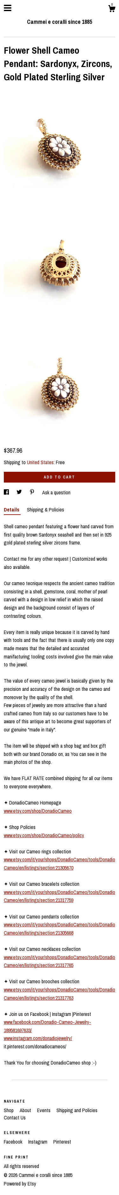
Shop (9, 1110)
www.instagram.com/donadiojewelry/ (38, 1038)
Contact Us (15, 1117)
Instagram (38, 1141)
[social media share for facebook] (7, 492)
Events (44, 1110)
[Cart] (111, 9)
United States (40, 462)
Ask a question (56, 492)
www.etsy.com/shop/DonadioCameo (38, 810)
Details (12, 509)
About (26, 1110)
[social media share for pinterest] (33, 492)
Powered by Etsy (20, 1183)
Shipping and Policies (76, 1110)
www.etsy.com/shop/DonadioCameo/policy (44, 835)
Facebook (13, 1141)
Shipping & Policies (45, 509)
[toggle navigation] (7, 8)
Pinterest (62, 1141)
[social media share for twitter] (20, 492)
